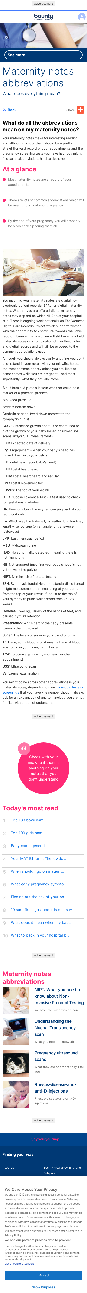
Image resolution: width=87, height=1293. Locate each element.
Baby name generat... (29, 846)
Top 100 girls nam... (28, 833)
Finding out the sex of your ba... (39, 897)
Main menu (43, 22)
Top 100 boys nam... (28, 820)
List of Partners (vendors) (20, 1269)
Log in (80, 14)
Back (9, 109)
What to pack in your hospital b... (40, 935)
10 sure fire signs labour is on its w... (42, 909)
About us (8, 1167)
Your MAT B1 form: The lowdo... (38, 858)
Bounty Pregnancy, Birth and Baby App (62, 1170)
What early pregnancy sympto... (39, 884)
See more (16, 55)
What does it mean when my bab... (41, 922)
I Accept (43, 1281)
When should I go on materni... (37, 871)
